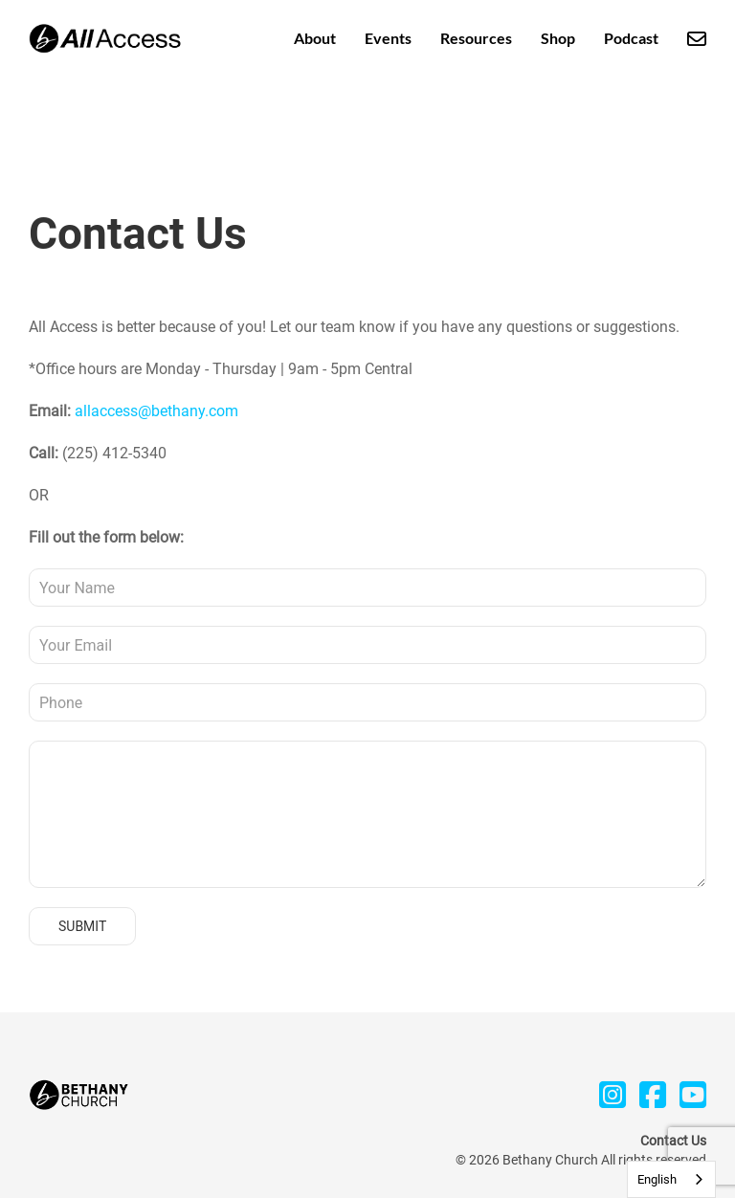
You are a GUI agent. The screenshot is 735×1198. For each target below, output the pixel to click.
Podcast (631, 38)
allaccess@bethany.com (156, 411)
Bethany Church (550, 1159)
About (315, 38)
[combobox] (671, 1179)
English (657, 1179)
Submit (82, 926)
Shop (558, 38)
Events (388, 38)
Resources (476, 38)
